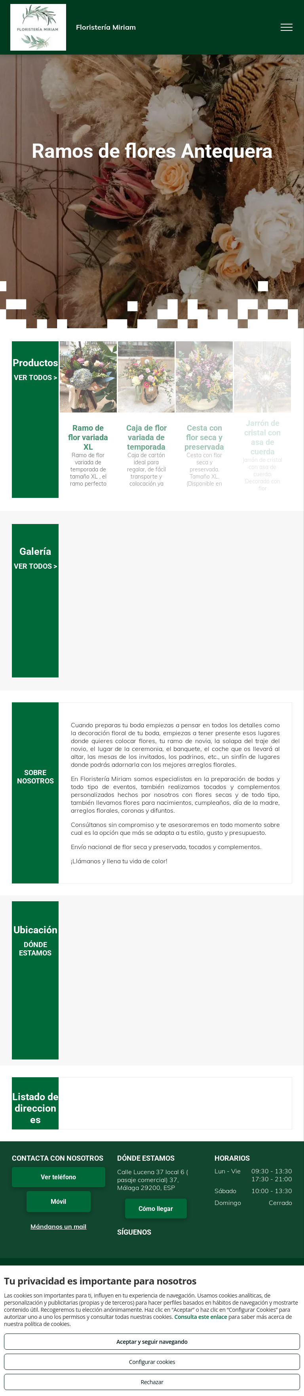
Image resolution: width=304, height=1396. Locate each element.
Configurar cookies (152, 1362)
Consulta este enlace (200, 1316)
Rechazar (152, 1382)
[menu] (286, 27)
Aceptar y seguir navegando (151, 1341)
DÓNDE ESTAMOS (35, 948)
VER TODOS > (35, 377)
